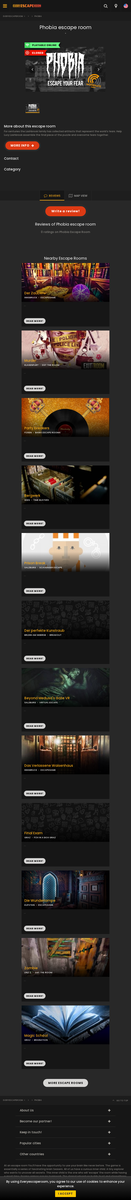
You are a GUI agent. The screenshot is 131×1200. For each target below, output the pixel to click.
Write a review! (65, 211)
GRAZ (27, 837)
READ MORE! (34, 388)
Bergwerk (32, 496)
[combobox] (116, 6)
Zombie (31, 968)
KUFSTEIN (29, 905)
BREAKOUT (56, 635)
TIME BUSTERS (41, 500)
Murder (30, 361)
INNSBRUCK (30, 297)
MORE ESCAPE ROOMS (65, 1083)
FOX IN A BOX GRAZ (45, 837)
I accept (65, 1194)
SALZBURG (30, 567)
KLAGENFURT (31, 365)
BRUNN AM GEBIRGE (35, 635)
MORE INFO (20, 145)
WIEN (27, 500)
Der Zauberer (35, 293)
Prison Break (34, 563)
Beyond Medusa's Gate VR (47, 698)
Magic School (36, 1036)
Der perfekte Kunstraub (44, 631)
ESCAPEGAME (48, 297)
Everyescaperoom (13, 16)
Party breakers (36, 428)
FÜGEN (28, 432)
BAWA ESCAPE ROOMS (48, 432)
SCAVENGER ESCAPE (50, 567)
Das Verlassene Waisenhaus (48, 766)
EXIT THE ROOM (50, 365)
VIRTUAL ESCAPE (48, 702)
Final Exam (33, 833)
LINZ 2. (28, 972)
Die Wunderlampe (40, 901)
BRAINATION (41, 1040)
